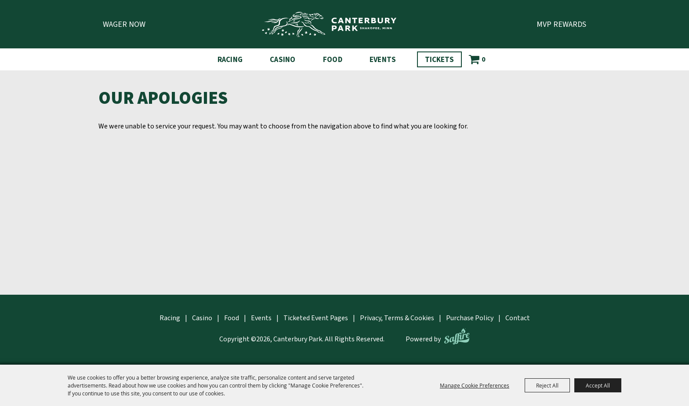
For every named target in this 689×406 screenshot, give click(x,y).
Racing (230, 60)
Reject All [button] (547, 385)
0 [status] (483, 59)
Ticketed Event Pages (315, 318)
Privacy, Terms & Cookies (397, 318)
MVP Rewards (561, 24)
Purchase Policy (469, 318)
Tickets (439, 60)
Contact (517, 318)
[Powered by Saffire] (456, 336)
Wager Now (124, 24)
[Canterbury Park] (329, 24)
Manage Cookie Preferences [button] (474, 385)
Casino (283, 60)
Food (332, 60)
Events (383, 60)
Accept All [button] (598, 385)
